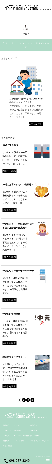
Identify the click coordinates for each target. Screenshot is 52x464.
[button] (44, 95)
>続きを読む (35, 124)
